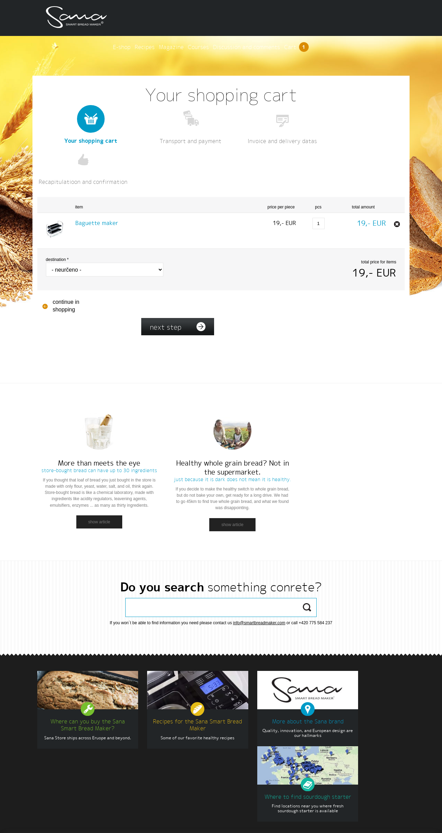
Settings (147, 821)
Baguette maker (98, 182)
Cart (388, 17)
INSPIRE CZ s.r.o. (398, 821)
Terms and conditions (113, 821)
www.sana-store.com (244, 735)
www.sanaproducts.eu (245, 741)
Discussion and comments (338, 17)
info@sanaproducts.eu (73, 772)
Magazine (263, 17)
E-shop (214, 17)
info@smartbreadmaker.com (259, 572)
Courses (290, 17)
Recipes (237, 17)
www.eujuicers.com (243, 747)
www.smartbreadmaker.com (361, 821)
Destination (59, 219)
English (50, 821)
